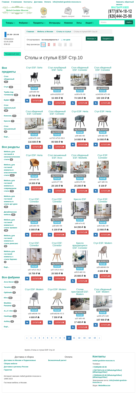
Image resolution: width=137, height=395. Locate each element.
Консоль (10, 116)
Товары (10, 23)
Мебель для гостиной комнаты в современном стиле (10, 185)
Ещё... (6, 137)
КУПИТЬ (37, 101)
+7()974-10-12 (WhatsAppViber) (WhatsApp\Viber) (107, 371)
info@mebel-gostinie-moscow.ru (67, 2)
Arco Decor (11, 282)
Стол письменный (10, 129)
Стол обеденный (9, 79)
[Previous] (27, 338)
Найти (128, 22)
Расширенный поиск (12, 54)
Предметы (39, 23)
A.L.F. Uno (10, 311)
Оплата (47, 2)
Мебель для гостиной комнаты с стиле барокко (10, 256)
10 (69, 338)
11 (74, 338)
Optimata (10, 292)
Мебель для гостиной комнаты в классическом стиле (10, 170)
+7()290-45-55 (100, 367)
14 (90, 338)
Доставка (38, 2)
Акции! (89, 23)
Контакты (28, 2)
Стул (8, 87)
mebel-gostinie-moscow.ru (104, 361)
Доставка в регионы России (16, 367)
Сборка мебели (10, 364)
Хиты (79, 23)
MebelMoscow (104, 385)
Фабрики (24, 23)
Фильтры (91, 39)
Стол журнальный (10, 107)
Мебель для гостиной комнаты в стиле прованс (10, 225)
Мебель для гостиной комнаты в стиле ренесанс (11, 241)
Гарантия (8, 370)
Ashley (9, 321)
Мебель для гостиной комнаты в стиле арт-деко (10, 201)
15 (95, 338)
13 (84, 338)
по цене (65, 40)
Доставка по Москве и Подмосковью (20, 360)
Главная (5, 2)
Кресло (9, 121)
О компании (16, 2)
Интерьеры (54, 23)
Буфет (9, 100)
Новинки (68, 23)
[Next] (99, 338)
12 (79, 338)
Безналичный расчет (57, 360)
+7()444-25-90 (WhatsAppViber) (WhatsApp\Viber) (107, 376)
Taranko (10, 287)
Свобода (10, 316)
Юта (8, 298)
